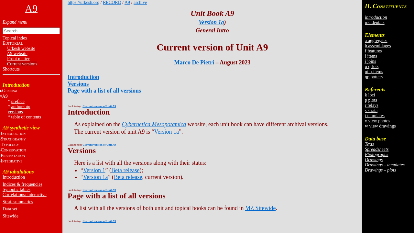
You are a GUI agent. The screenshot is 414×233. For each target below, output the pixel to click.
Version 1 (94, 170)
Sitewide (10, 216)
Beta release (125, 170)
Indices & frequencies (22, 184)
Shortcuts (11, 69)
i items (371, 56)
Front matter (18, 58)
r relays (371, 105)
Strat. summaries (18, 201)
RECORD (112, 2)
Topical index (15, 38)
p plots (371, 100)
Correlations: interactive (25, 194)
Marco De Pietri (194, 62)
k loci (370, 95)
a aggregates (376, 40)
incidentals (375, 22)
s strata (371, 110)
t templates (375, 115)
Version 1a (211, 22)
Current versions (22, 63)
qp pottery (374, 76)
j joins (370, 61)
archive (140, 2)
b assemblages (378, 45)
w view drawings (380, 126)
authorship (20, 106)
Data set (10, 208)
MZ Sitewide (260, 208)
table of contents (26, 117)
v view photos (377, 120)
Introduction (14, 177)
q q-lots (371, 66)
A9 (127, 2)
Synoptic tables (16, 189)
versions (15, 111)
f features (373, 51)
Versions (78, 84)
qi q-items (374, 71)
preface (18, 101)
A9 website (17, 53)
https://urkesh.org (83, 2)
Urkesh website (21, 48)
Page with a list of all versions (104, 90)
